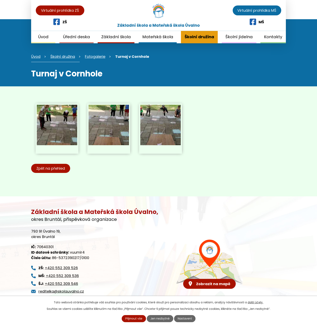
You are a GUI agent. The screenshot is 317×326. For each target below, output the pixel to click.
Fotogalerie (95, 56)
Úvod (43, 37)
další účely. (255, 302)
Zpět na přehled (51, 168)
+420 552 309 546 (61, 283)
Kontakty (273, 37)
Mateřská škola (157, 37)
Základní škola (116, 37)
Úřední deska (76, 37)
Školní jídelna (239, 37)
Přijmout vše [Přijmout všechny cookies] (134, 318)
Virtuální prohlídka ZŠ (60, 10)
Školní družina (199, 37)
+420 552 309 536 (62, 275)
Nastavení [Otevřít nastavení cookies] (185, 318)
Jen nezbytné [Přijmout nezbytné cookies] (160, 318)
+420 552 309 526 (61, 267)
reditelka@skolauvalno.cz (61, 291)
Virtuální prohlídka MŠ (256, 10)
